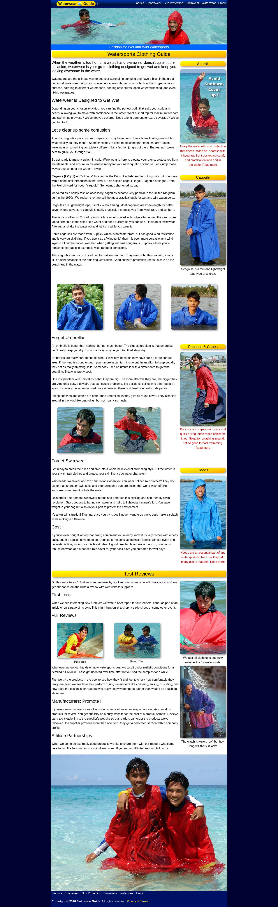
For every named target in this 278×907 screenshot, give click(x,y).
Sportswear (154, 3)
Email (221, 3)
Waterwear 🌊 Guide (76, 4)
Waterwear (209, 3)
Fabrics (139, 3)
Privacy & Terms (137, 901)
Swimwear (192, 3)
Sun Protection (173, 3)
